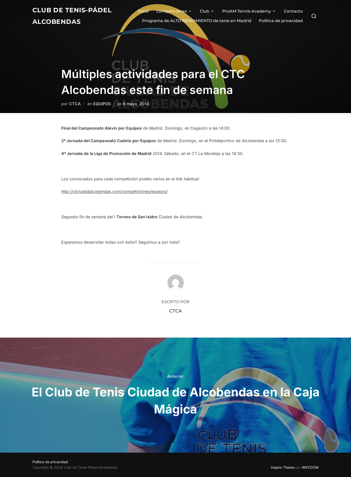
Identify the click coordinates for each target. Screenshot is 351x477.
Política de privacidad (281, 21)
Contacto (293, 11)
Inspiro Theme (282, 467)
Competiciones (174, 11)
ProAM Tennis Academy (249, 11)
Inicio (143, 11)
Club (207, 11)
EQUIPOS (102, 103)
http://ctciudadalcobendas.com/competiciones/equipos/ (114, 191)
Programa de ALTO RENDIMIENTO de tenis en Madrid (196, 21)
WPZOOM (310, 467)
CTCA (75, 103)
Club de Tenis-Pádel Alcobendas (73, 16)
